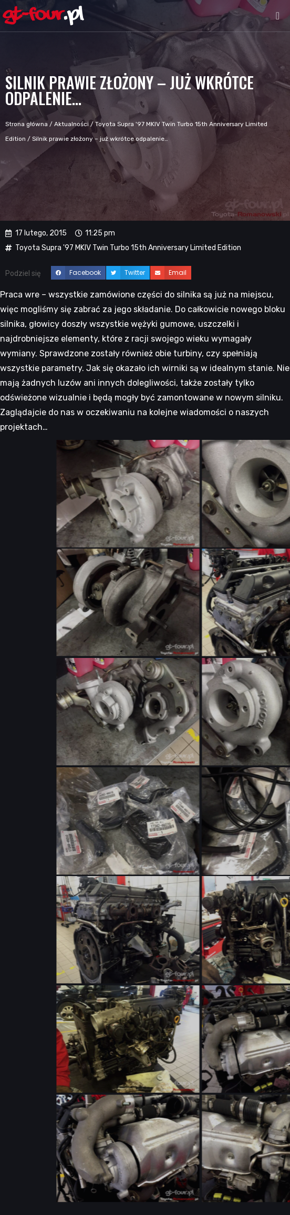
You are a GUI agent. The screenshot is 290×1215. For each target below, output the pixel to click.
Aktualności (71, 124)
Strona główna (26, 124)
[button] (277, 16)
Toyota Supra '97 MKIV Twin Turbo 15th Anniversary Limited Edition (128, 247)
